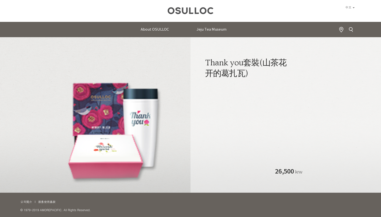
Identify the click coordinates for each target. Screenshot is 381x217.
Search (351, 29)
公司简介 (26, 202)
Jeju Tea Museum (211, 29)
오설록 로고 (190, 12)
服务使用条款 (47, 202)
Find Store (341, 29)
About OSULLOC (155, 29)
